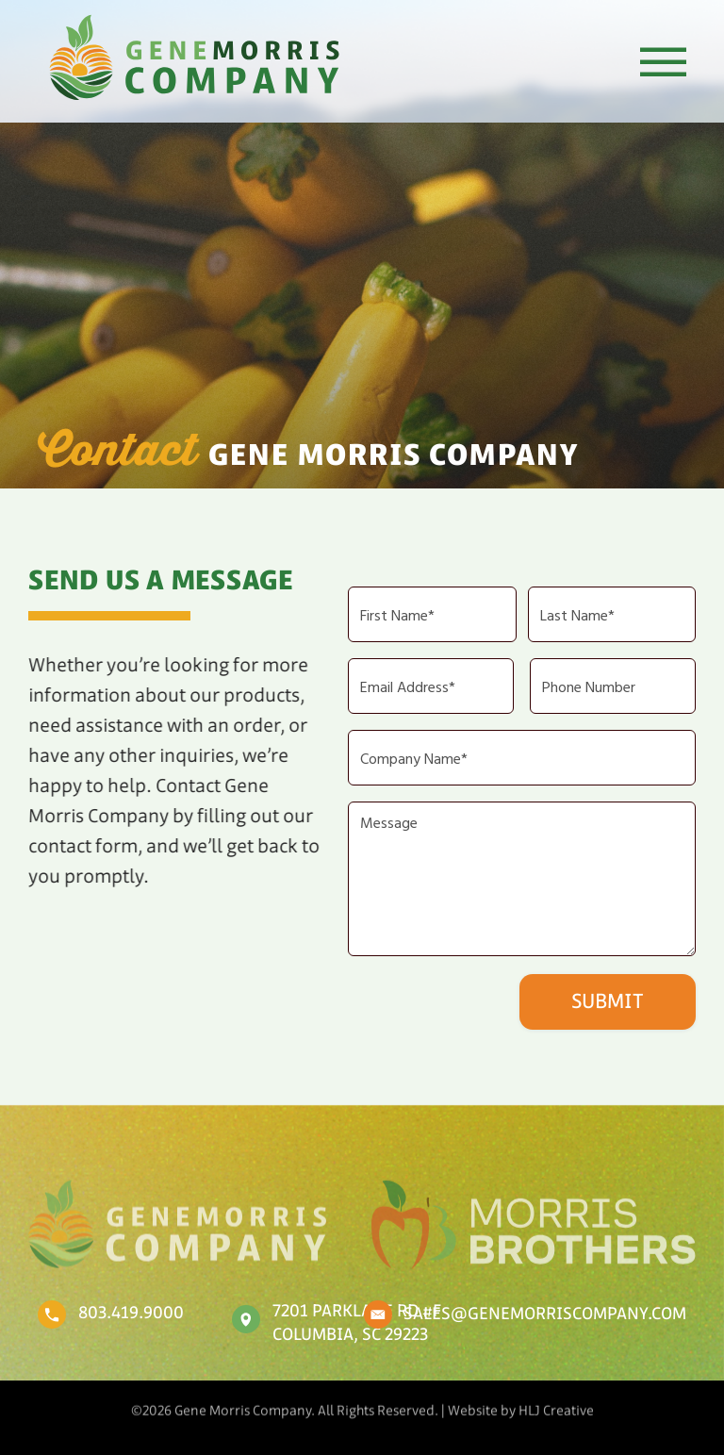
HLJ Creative (556, 1405)
